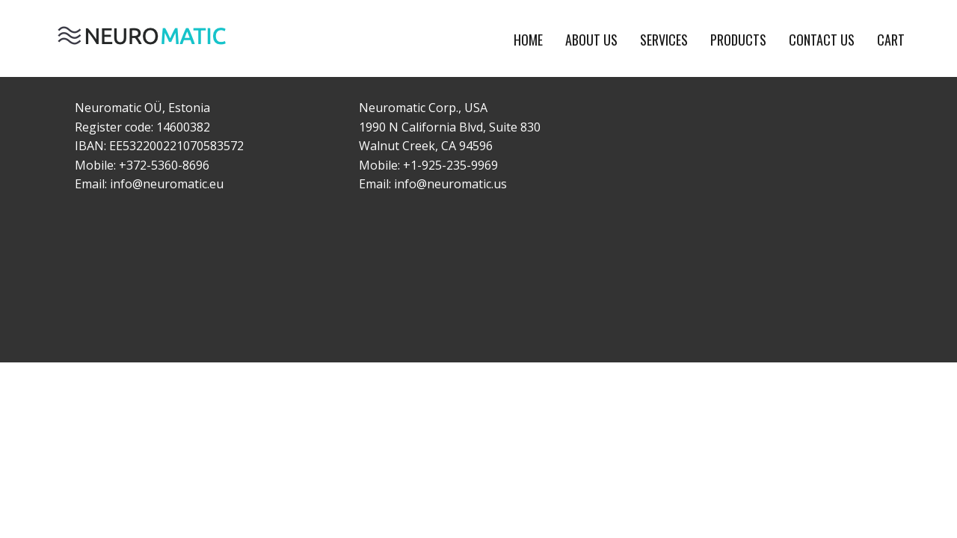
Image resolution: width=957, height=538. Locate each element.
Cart (891, 39)
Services (664, 39)
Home (528, 39)
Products (738, 39)
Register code (113, 127)
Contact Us (822, 39)
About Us (591, 39)
